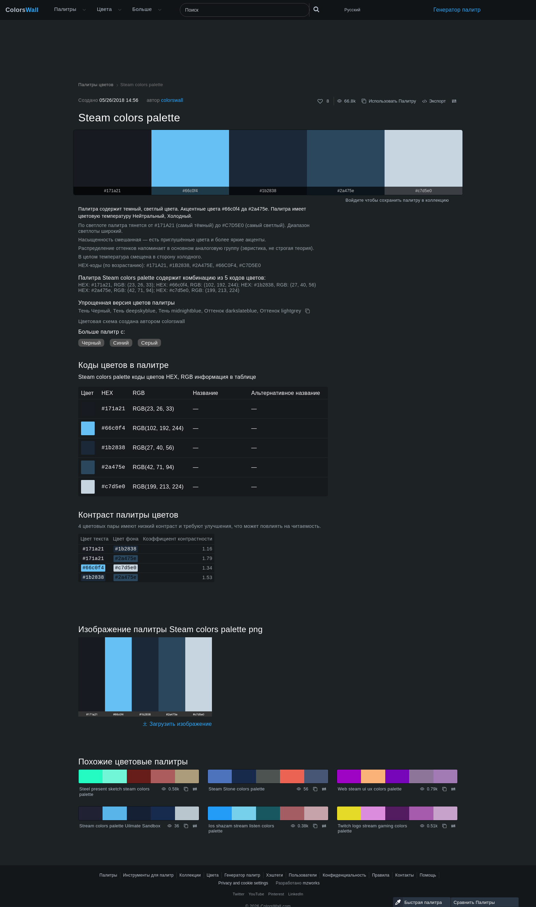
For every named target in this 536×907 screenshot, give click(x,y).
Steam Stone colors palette (237, 788)
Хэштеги (274, 875)
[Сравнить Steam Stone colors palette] (324, 789)
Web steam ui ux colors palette (370, 788)
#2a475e (113, 467)
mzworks (311, 883)
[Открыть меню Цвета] (120, 10)
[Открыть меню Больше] (84, 10)
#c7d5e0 (113, 486)
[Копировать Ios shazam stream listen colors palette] (315, 826)
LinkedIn (295, 894)
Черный (91, 343)
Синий (121, 343)
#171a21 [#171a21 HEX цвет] (88, 404)
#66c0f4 (113, 428)
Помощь (428, 875)
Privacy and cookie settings (243, 883)
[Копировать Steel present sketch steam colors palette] (186, 789)
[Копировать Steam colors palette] (308, 311)
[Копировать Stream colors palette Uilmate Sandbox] (186, 826)
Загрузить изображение (177, 724)
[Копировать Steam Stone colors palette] (315, 789)
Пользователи (303, 875)
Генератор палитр (457, 10)
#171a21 (113, 408)
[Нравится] (320, 101)
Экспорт (434, 101)
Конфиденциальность (344, 875)
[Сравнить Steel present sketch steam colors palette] (195, 789)
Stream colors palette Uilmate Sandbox (119, 825)
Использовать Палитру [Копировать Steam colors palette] (389, 101)
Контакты (404, 875)
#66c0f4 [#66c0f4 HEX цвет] (88, 424)
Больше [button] (142, 9)
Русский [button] (353, 10)
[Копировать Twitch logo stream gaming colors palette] (444, 826)
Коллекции (190, 875)
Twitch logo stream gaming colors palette (372, 828)
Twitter (239, 894)
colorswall (172, 100)
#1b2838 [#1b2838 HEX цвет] (88, 443)
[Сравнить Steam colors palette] (454, 101)
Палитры (65, 9)
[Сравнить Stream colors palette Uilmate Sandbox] (195, 826)
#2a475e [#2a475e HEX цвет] (88, 463)
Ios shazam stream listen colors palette (241, 828)
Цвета (104, 9)
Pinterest (276, 894)
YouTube (256, 894)
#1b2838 (113, 447)
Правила (380, 875)
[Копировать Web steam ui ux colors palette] (444, 789)
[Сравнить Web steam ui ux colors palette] (453, 789)
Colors (22, 9)
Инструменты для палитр (148, 875)
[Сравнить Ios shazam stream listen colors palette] (324, 826)
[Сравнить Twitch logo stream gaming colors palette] (453, 826)
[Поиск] (245, 10)
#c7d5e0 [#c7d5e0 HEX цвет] (88, 482)
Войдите (355, 200)
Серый (149, 343)
